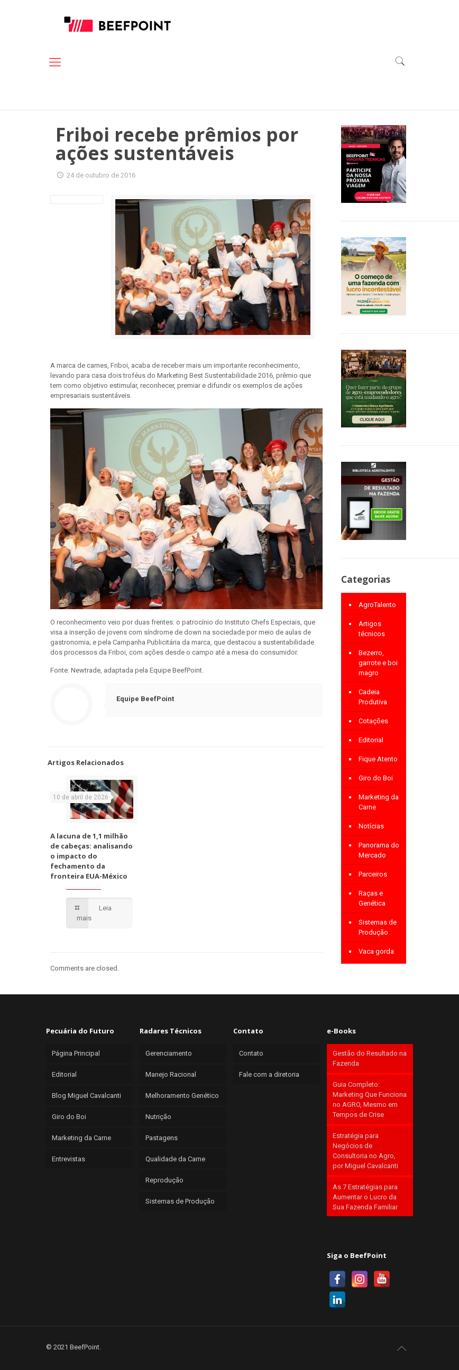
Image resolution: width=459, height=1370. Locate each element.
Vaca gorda (376, 951)
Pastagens (161, 1138)
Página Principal (76, 1053)
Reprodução (164, 1180)
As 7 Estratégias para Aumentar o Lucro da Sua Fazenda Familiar (365, 1197)
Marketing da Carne (379, 802)
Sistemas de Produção (378, 927)
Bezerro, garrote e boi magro (378, 663)
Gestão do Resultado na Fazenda (370, 1058)
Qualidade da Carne (175, 1159)
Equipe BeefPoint (145, 699)
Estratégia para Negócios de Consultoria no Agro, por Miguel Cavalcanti (365, 1151)
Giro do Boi (376, 778)
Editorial (371, 740)
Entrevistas (68, 1159)
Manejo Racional (170, 1074)
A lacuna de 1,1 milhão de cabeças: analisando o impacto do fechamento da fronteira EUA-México (91, 856)
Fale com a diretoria (269, 1074)
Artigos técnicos (372, 629)
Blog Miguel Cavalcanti (86, 1095)
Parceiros (373, 874)
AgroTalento (377, 605)
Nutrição (158, 1117)
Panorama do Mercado (379, 850)
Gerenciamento (168, 1053)
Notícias (371, 826)
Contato (251, 1053)
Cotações (373, 721)
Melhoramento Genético (182, 1095)
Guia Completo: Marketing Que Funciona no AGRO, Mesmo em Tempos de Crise (370, 1099)
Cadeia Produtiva (373, 697)
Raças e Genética (372, 898)
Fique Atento (378, 759)
